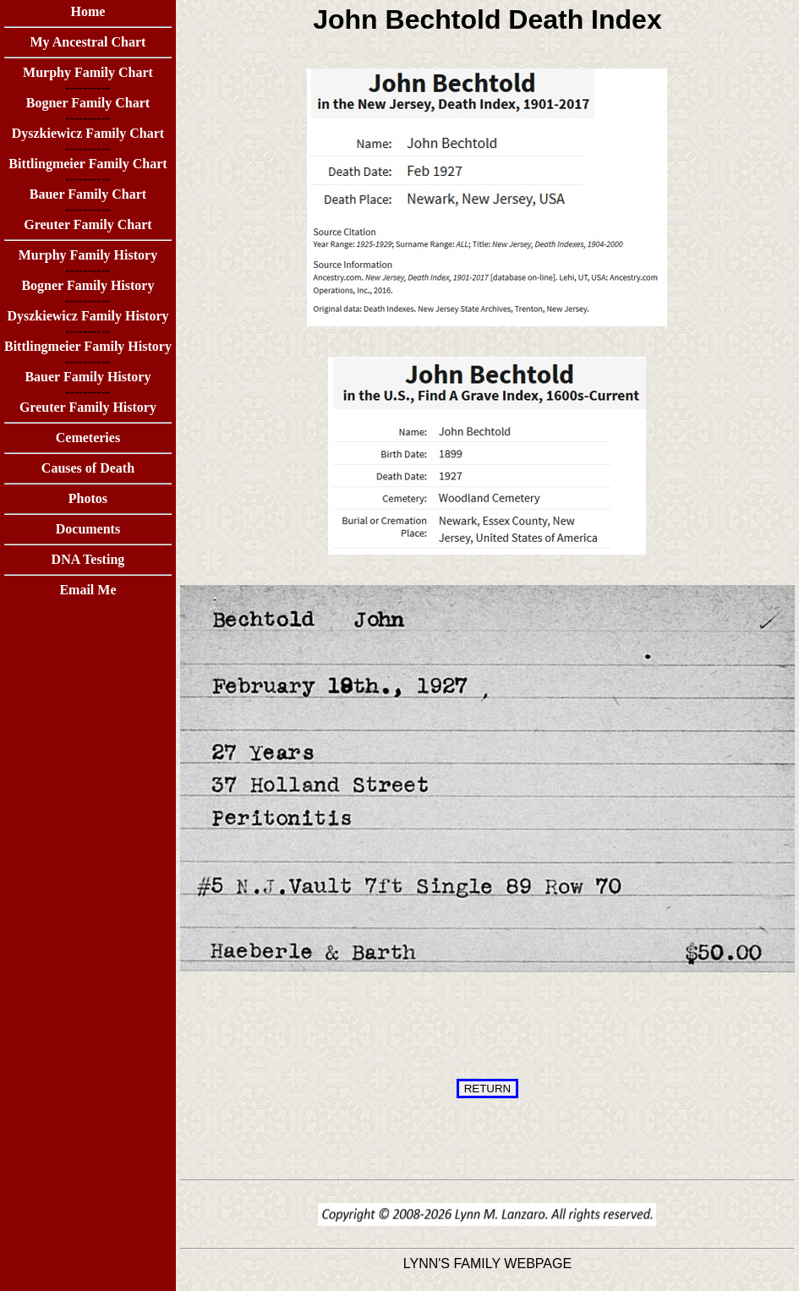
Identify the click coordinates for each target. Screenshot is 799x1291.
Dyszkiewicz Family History (87, 316)
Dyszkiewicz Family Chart (88, 133)
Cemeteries (88, 437)
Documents (88, 529)
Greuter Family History (87, 407)
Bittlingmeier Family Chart (87, 163)
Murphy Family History (88, 255)
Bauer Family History (87, 376)
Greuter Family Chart (87, 224)
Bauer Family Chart (88, 194)
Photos (87, 498)
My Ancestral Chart (88, 42)
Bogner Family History (87, 285)
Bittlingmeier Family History (88, 346)
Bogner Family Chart (88, 103)
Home (88, 11)
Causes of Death (87, 468)
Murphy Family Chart (88, 72)
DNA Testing (88, 559)
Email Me (87, 590)
